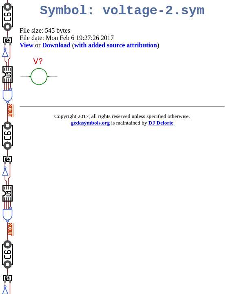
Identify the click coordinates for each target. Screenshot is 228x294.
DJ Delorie (160, 123)
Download (56, 45)
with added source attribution (115, 45)
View (26, 45)
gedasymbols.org (90, 123)
